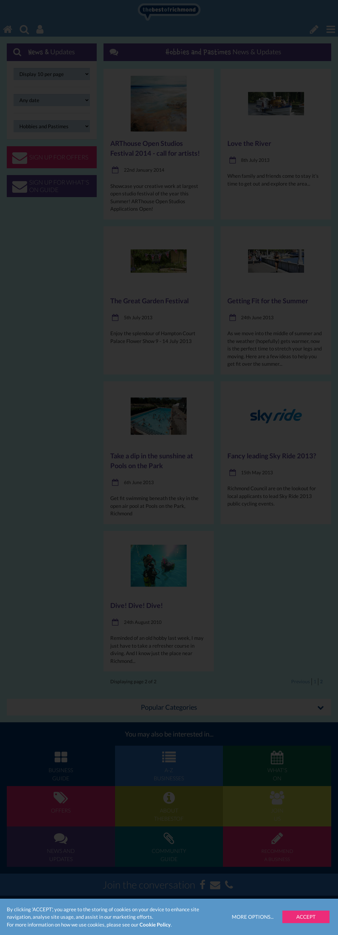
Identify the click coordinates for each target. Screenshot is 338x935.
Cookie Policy (155, 924)
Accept (306, 917)
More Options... (253, 917)
